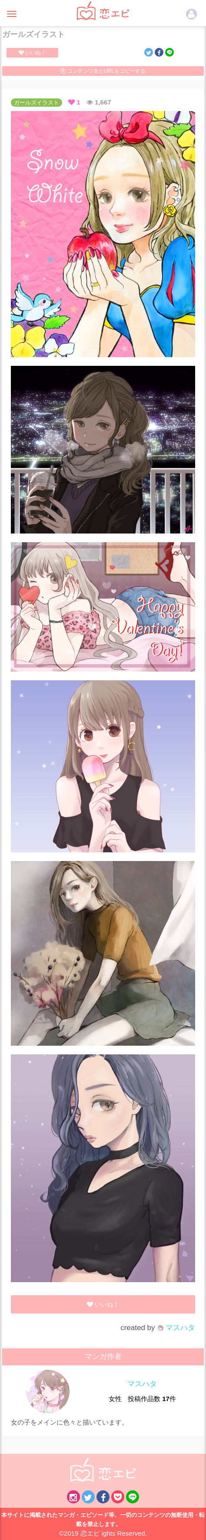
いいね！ (32, 53)
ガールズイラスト (36, 102)
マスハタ (176, 1328)
